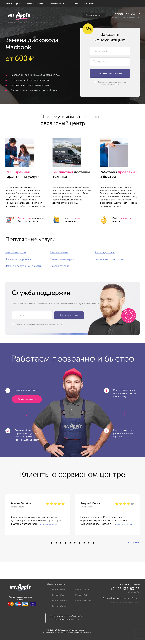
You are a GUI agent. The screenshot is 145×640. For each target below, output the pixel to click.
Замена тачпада (59, 266)
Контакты (88, 3)
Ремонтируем (12, 3)
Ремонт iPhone (80, 589)
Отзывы (74, 3)
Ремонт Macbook (81, 601)
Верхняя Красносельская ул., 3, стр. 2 (121, 598)
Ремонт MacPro (57, 601)
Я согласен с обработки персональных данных (110, 83)
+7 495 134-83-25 (126, 14)
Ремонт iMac (56, 595)
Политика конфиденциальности (125, 603)
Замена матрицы (15, 252)
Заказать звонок (93, 15)
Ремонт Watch (57, 606)
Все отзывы (133, 542)
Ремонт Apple (56, 589)
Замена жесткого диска (109, 259)
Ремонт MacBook (14, 22)
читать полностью (48, 524)
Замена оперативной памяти (23, 266)
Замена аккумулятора (18, 259)
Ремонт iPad (79, 595)
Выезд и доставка (35, 3)
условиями (113, 82)
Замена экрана (59, 252)
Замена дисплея (105, 252)
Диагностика (57, 3)
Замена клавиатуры (62, 259)
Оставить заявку (27, 399)
